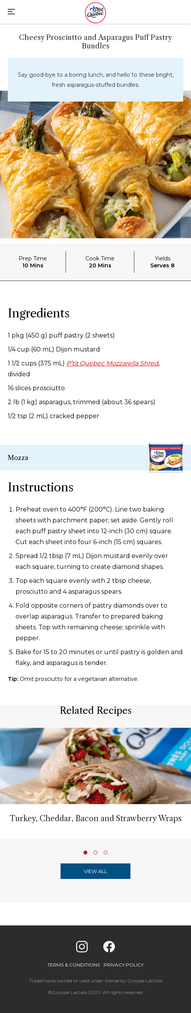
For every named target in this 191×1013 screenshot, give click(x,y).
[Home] (95, 13)
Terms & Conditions (73, 965)
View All (95, 871)
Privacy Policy (124, 965)
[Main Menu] (11, 12)
